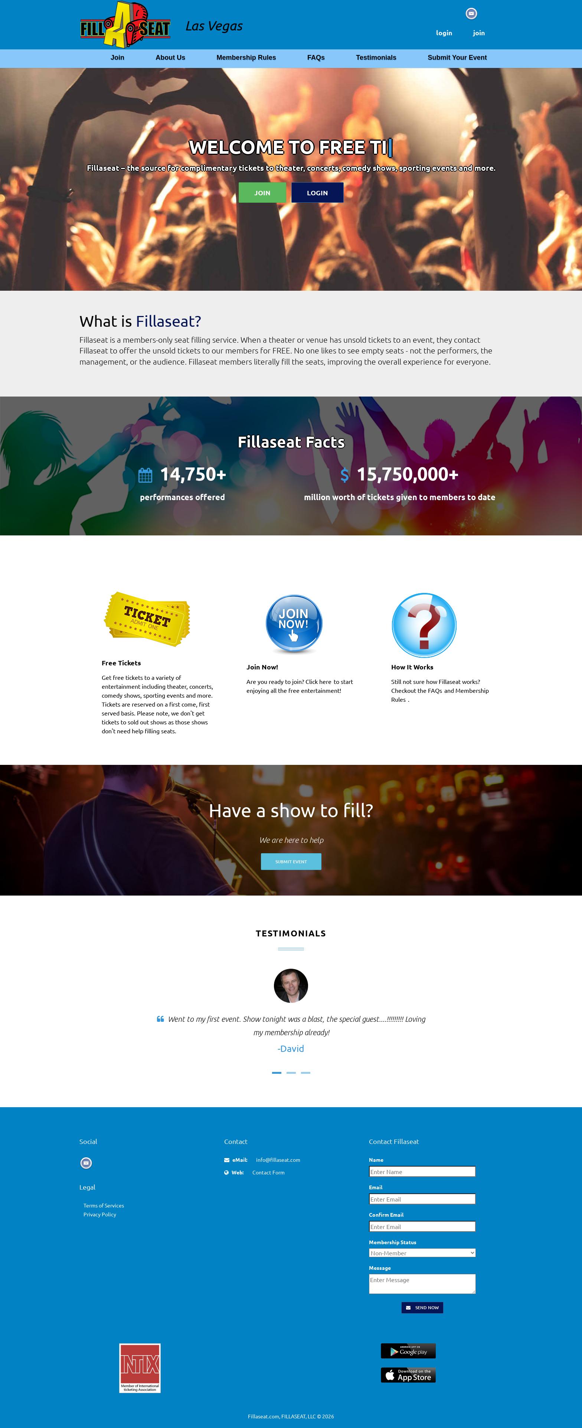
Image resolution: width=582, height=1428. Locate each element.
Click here (318, 681)
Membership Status (392, 1242)
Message (380, 1267)
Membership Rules (246, 57)
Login (317, 192)
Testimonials (376, 57)
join (479, 32)
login (444, 32)
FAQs (316, 57)
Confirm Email (386, 1214)
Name (376, 1159)
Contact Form (268, 1172)
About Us (170, 57)
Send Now (422, 1307)
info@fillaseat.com (278, 1159)
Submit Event (291, 861)
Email (375, 1187)
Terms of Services (104, 1205)
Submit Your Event (457, 57)
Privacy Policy (100, 1214)
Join (117, 57)
